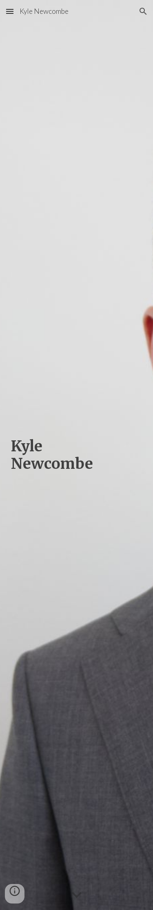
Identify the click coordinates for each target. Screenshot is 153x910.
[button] (10, 11)
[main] (77, 455)
